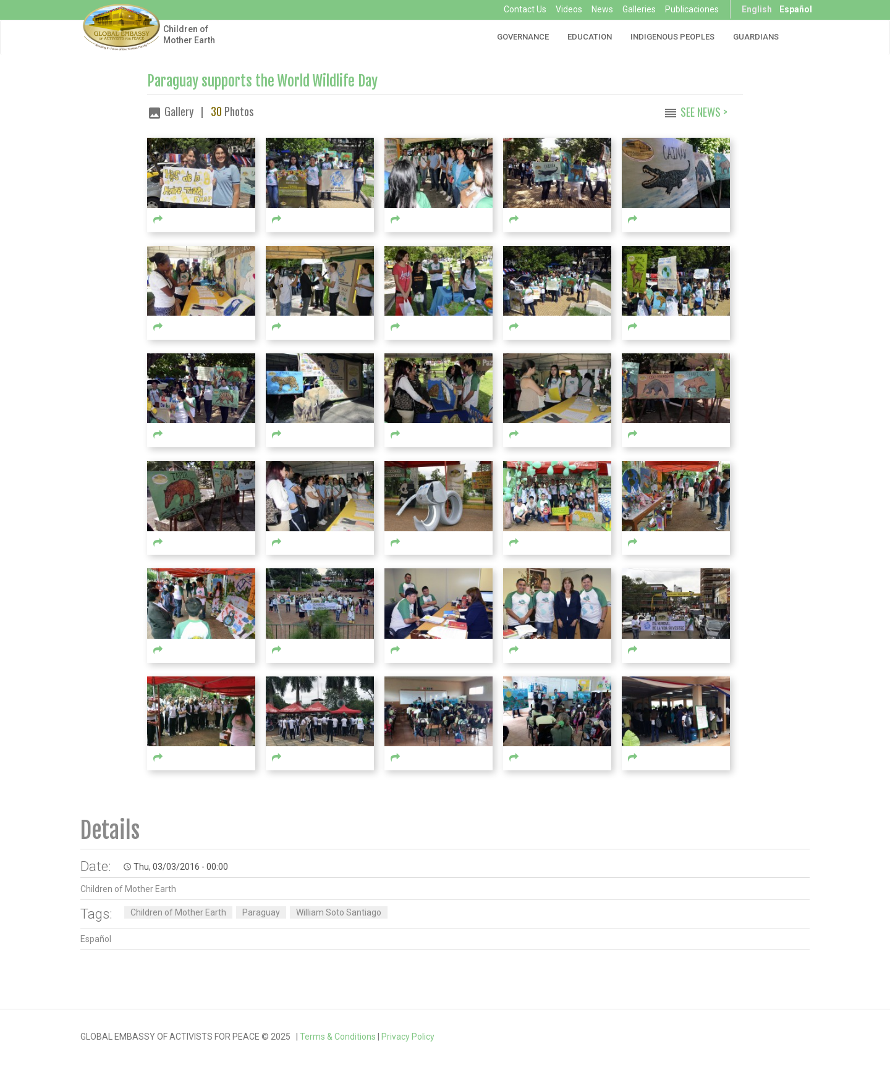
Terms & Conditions (338, 1037)
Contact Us (525, 9)
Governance (523, 36)
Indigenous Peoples (672, 36)
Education (589, 36)
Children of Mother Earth (189, 34)
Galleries (639, 9)
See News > (703, 112)
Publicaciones (692, 9)
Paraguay (261, 912)
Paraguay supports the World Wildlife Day (262, 81)
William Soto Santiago (338, 912)
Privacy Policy (407, 1037)
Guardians (756, 36)
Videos (569, 9)
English (757, 9)
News (602, 9)
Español (795, 9)
